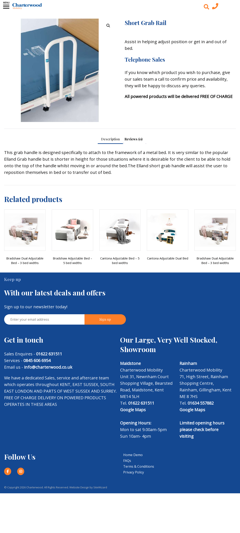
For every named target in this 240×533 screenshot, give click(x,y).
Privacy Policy (133, 472)
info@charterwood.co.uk (48, 367)
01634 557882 (201, 403)
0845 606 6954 (37, 360)
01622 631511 (49, 354)
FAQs (127, 460)
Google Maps (133, 409)
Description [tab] (110, 139)
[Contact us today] (215, 7)
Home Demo (133, 455)
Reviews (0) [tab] (133, 139)
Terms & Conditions (138, 466)
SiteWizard (100, 487)
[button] (108, 25)
